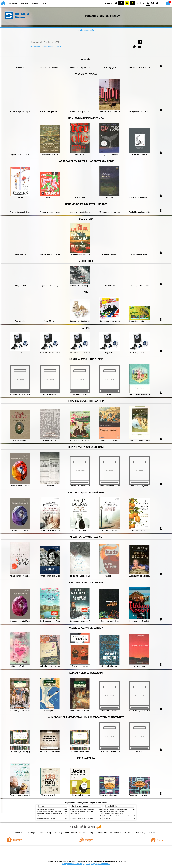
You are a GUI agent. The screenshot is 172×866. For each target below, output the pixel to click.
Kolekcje (58, 46)
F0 (148, 3)
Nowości (13, 3)
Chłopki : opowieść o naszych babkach (82, 809)
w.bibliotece (73, 833)
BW (121, 3)
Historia (24, 3)
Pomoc (35, 3)
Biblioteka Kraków (86, 30)
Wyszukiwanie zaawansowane (42, 46)
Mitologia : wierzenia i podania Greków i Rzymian (51, 811)
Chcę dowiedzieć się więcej (73, 864)
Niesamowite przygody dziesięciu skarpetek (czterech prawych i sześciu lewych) (61, 813)
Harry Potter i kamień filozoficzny (47, 818)
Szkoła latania (41, 816)
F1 (152, 3)
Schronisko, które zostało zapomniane (81, 818)
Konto (45, 3)
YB (127, 3)
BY (132, 3)
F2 (159, 3)
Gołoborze (107, 818)
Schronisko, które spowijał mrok (113, 813)
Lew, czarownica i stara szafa (45, 809)
